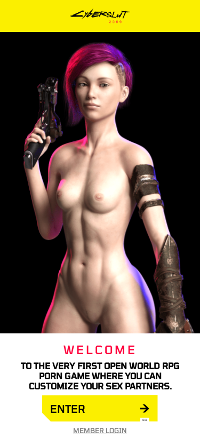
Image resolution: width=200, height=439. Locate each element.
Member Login (100, 430)
